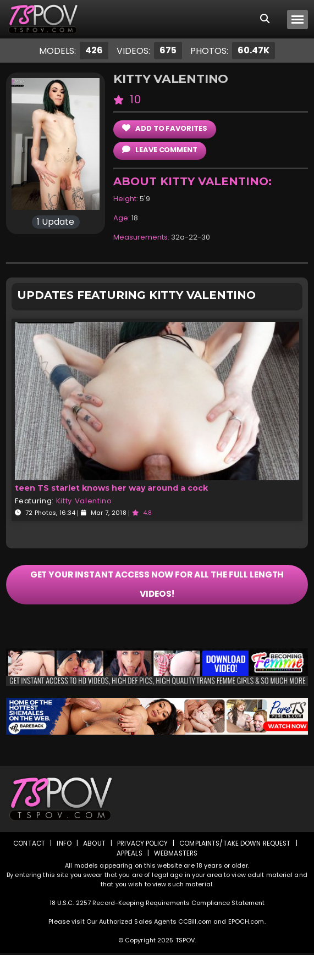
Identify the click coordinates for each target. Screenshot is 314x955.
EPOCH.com (246, 923)
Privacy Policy (142, 845)
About (93, 845)
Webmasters (176, 855)
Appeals (128, 855)
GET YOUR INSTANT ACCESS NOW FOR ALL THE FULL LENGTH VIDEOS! (157, 585)
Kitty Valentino (84, 501)
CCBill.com (195, 923)
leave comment (159, 150)
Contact (27, 845)
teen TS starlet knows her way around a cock (110, 488)
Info (63, 845)
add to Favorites (164, 128)
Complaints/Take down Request (236, 845)
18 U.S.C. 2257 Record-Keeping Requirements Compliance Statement (157, 905)
